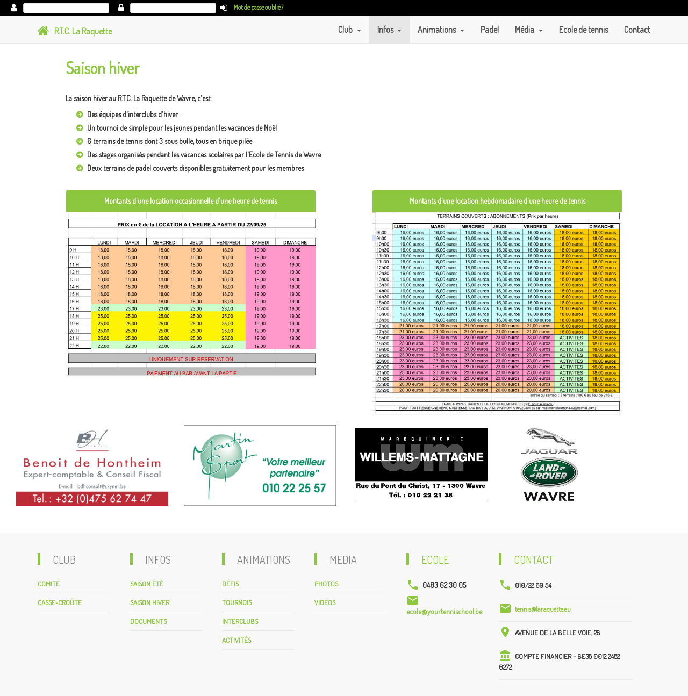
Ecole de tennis (583, 29)
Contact (637, 29)
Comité (49, 583)
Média (525, 29)
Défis (230, 583)
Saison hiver (149, 602)
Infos (386, 29)
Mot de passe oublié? (258, 7)
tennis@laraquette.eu (543, 609)
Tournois (237, 602)
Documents (148, 621)
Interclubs (240, 621)
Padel (490, 29)
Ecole (435, 559)
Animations (437, 29)
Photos (326, 583)
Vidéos (324, 602)
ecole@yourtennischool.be (444, 611)
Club (346, 29)
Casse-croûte (60, 602)
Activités (236, 640)
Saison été (146, 583)
